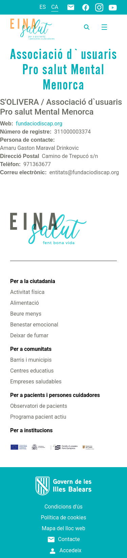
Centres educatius (32, 370)
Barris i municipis (30, 360)
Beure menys (25, 314)
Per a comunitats (30, 349)
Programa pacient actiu (38, 417)
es (43, 7)
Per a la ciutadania (32, 281)
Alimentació (24, 303)
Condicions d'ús (63, 506)
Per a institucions (31, 430)
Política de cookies (63, 517)
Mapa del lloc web (63, 528)
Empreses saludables (36, 381)
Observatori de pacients (38, 406)
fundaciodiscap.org (39, 123)
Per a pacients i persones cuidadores (55, 395)
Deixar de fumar (29, 335)
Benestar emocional (34, 324)
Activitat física (27, 292)
